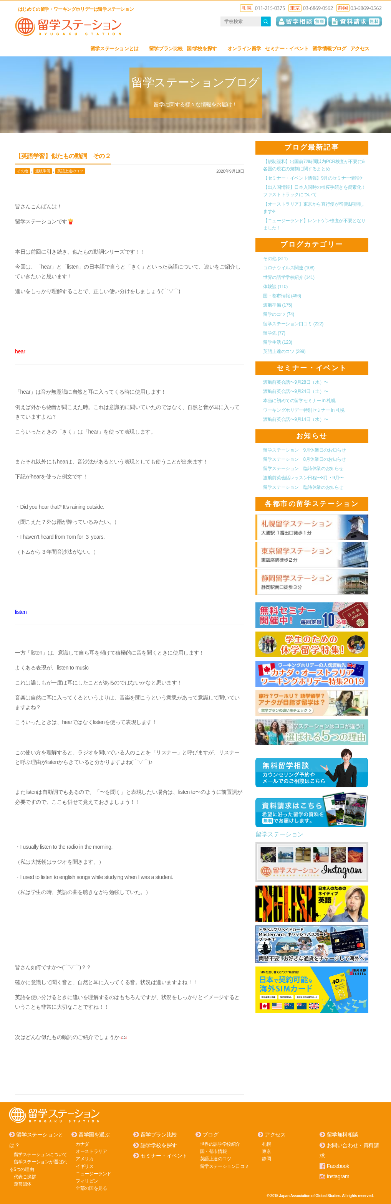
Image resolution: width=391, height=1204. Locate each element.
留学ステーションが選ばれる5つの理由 (38, 1165)
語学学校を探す (159, 1145)
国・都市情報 (282, 295)
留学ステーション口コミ (293, 323)
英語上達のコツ (70, 171)
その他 (22, 171)
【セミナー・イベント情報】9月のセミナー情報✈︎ (313, 177)
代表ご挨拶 (25, 1176)
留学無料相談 (342, 1134)
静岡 (266, 1158)
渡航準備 (42, 171)
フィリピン (87, 1180)
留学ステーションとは (117, 48)
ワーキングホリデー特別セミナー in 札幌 (304, 409)
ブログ (210, 1134)
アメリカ (84, 1158)
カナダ (82, 1143)
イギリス (84, 1166)
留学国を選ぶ (94, 1134)
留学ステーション (279, 834)
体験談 (275, 286)
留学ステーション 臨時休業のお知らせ (303, 468)
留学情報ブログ (329, 48)
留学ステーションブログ (195, 82)
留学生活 (277, 342)
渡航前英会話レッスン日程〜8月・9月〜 (303, 477)
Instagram (338, 1176)
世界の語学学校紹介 (288, 277)
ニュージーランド (93, 1173)
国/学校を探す (205, 48)
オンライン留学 (244, 48)
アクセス (363, 48)
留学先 (274, 332)
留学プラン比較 (166, 48)
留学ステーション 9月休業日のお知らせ (304, 449)
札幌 (266, 1143)
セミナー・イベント (286, 48)
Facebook (338, 1166)
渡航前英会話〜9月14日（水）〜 (295, 419)
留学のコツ (278, 314)
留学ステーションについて (40, 1154)
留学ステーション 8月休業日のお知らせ (304, 459)
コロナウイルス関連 (288, 267)
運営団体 (22, 1183)
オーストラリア (91, 1151)
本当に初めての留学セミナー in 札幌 (299, 400)
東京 (266, 1151)
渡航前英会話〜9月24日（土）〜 (295, 391)
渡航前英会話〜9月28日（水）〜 (295, 381)
